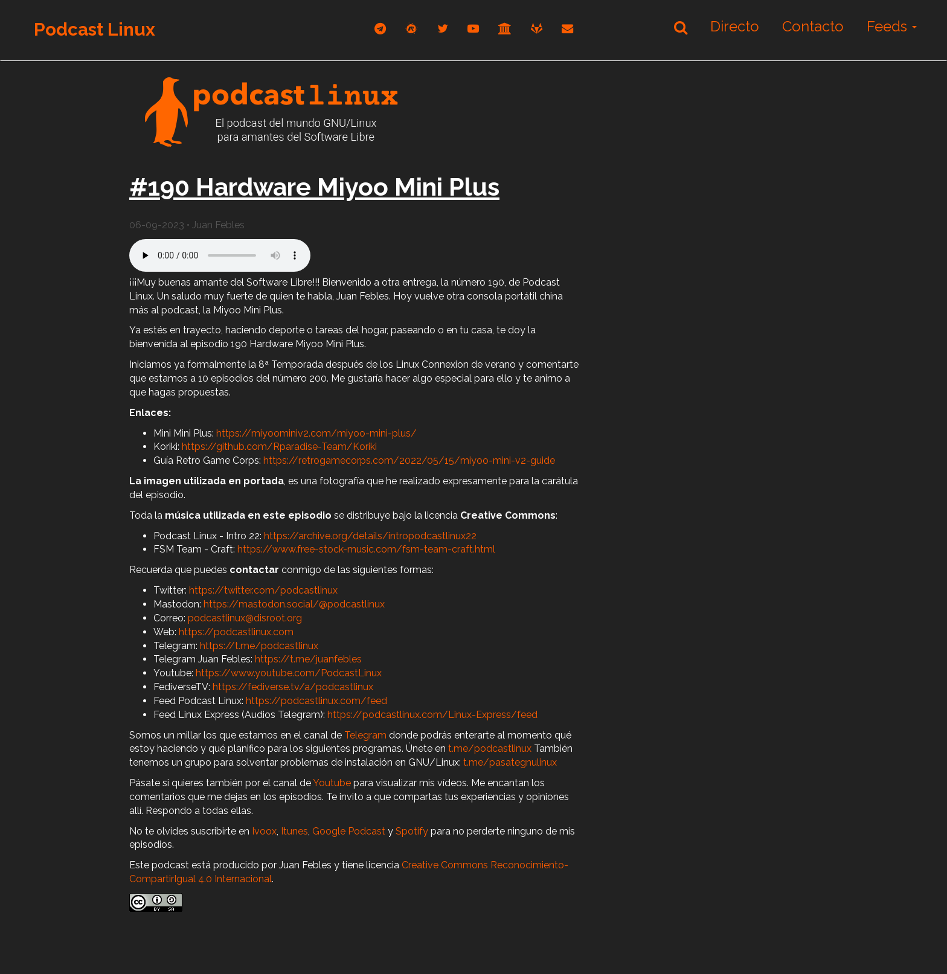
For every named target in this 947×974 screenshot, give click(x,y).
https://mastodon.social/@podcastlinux (294, 604)
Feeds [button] (892, 26)
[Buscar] (680, 27)
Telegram (365, 735)
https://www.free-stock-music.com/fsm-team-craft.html (366, 549)
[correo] (567, 28)
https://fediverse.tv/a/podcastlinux (293, 687)
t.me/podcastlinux (489, 748)
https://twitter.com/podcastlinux (263, 590)
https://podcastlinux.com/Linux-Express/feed (432, 714)
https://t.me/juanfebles (308, 659)
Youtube (332, 783)
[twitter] (442, 28)
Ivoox (264, 831)
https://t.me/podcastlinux (259, 646)
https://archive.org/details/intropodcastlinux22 (370, 536)
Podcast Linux (94, 29)
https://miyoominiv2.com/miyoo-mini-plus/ (316, 433)
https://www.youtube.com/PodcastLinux (289, 673)
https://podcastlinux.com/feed (316, 700)
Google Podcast (348, 831)
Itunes (294, 831)
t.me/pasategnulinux (510, 762)
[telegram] (380, 28)
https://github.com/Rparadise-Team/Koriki (279, 446)
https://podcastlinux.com (236, 632)
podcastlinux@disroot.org (245, 618)
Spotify (412, 831)
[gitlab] (536, 28)
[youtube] (473, 28)
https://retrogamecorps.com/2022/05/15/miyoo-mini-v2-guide (409, 460)
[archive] (505, 28)
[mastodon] (411, 28)
